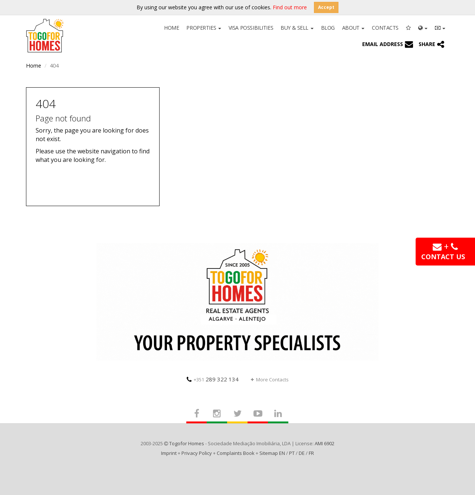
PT (292, 453)
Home (171, 27)
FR (311, 453)
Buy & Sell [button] (297, 27)
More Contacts (270, 379)
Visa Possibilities (251, 27)
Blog (328, 27)
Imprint (169, 453)
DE (302, 453)
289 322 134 (213, 379)
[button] (423, 27)
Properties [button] (203, 27)
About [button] (353, 27)
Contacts (385, 27)
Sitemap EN (272, 453)
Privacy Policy (196, 453)
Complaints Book (236, 453)
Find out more (290, 7)
